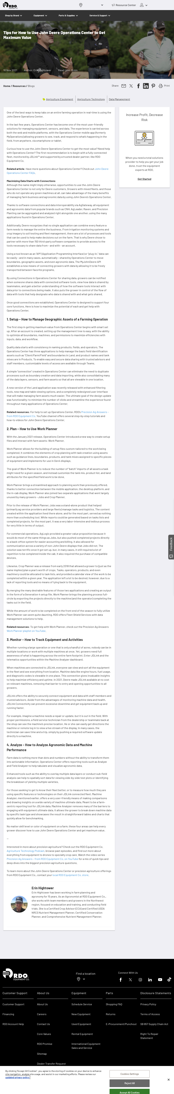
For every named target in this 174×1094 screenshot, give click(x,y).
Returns (110, 1014)
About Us (42, 1004)
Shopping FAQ (114, 1004)
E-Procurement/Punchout (121, 1024)
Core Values (44, 1033)
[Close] (168, 1080)
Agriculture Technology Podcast (25, 850)
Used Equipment (81, 1024)
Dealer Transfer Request (51, 1063)
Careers (41, 1014)
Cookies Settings (129, 1075)
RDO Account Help (13, 1024)
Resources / (20, 85)
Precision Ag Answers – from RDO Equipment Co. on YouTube (42, 858)
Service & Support (98, 15)
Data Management (119, 99)
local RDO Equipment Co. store (71, 875)
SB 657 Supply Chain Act (154, 1024)
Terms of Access (150, 1014)
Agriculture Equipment (59, 99)
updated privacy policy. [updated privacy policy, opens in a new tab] (17, 1078)
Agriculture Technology (91, 99)
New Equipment (81, 1014)
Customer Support (13, 1004)
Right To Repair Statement (149, 1035)
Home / (7, 85)
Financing (8, 1014)
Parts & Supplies (67, 15)
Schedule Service (82, 1004)
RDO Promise (44, 1043)
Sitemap (42, 1053)
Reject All (130, 1084)
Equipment (39, 15)
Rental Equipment (82, 1033)
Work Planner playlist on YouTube (26, 630)
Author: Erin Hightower (37, 70)
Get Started (144, 178)
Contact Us (43, 1024)
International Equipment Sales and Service (86, 1045)
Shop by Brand (12, 15)
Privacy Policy (148, 1004)
